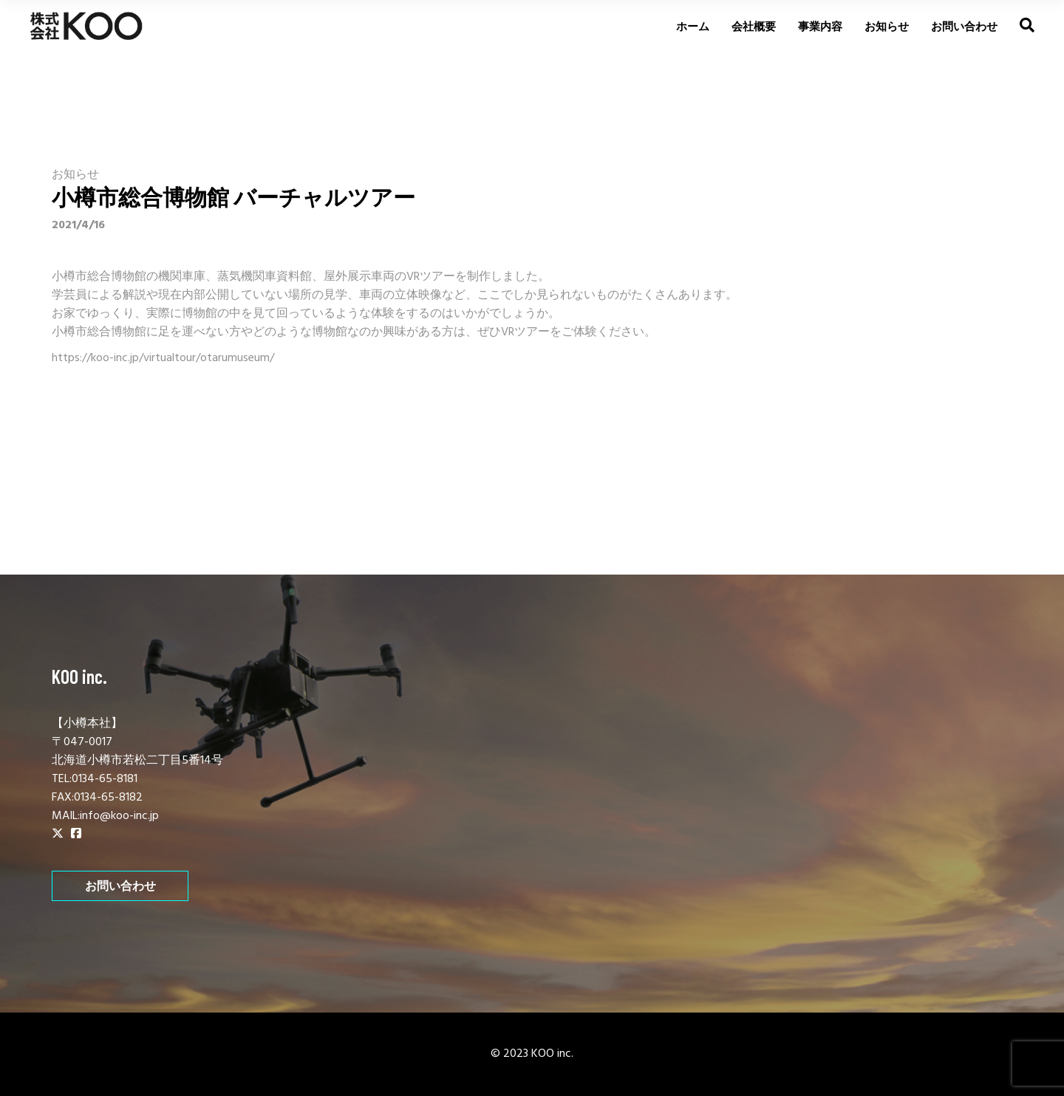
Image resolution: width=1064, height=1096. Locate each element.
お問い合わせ (120, 886)
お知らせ (75, 175)
